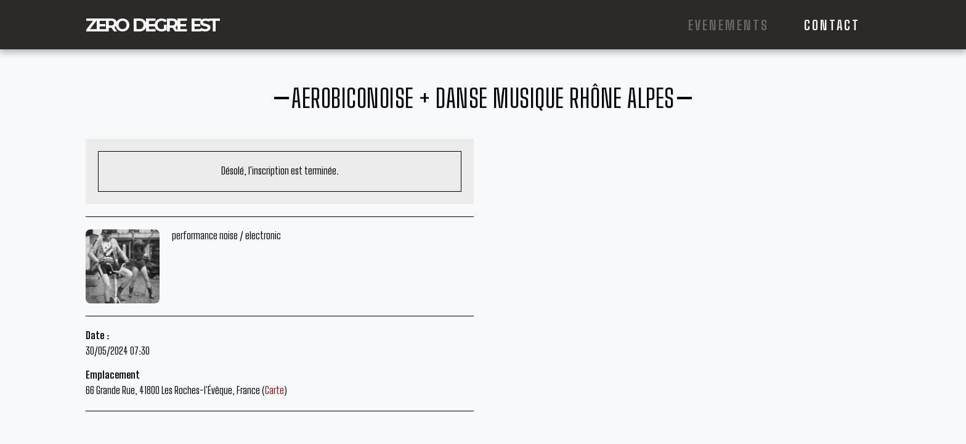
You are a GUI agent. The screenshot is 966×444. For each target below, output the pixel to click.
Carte (274, 390)
